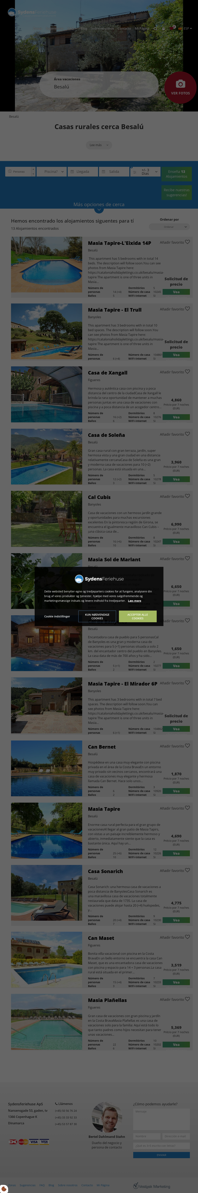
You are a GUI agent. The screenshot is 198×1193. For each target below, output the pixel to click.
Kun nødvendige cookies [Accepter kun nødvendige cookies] (97, 616)
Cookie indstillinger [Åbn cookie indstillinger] (57, 616)
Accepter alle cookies (137, 616)
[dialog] (99, 596)
